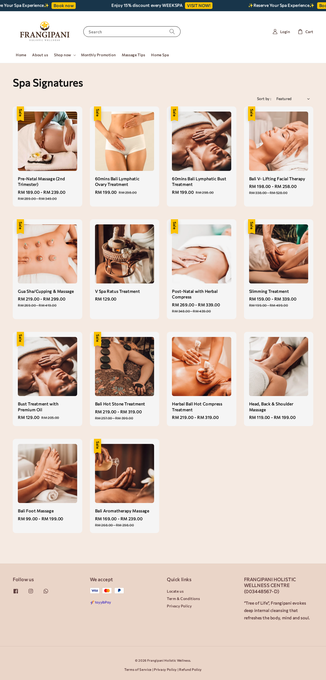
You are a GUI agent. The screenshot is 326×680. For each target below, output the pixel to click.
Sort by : (264, 99)
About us (40, 55)
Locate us (175, 591)
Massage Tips (133, 55)
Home (21, 55)
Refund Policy (190, 670)
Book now (69, 5)
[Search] (172, 31)
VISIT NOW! (204, 5)
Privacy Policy (179, 606)
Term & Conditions (183, 598)
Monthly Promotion (98, 55)
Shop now (62, 55)
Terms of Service (138, 670)
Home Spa (160, 55)
